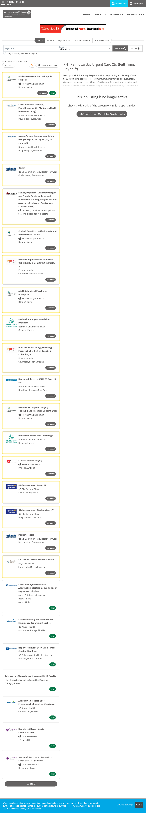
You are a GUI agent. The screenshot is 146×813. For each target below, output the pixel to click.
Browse (50, 40)
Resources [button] (134, 14)
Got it (139, 804)
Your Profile (114, 14)
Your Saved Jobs (102, 40)
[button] (135, 48)
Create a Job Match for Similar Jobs (102, 114)
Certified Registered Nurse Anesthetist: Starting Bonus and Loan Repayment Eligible (37, 588)
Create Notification (47, 65)
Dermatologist (26, 534)
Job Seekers (119, 3)
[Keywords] (30, 48)
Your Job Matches (82, 40)
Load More (31, 783)
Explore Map (64, 40)
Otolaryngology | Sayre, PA (32, 485)
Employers (136, 3)
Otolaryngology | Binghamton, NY (35, 509)
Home (87, 14)
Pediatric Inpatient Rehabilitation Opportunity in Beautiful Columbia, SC (36, 263)
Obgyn (21, 167)
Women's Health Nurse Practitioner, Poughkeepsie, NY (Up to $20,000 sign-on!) (37, 139)
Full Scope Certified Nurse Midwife (36, 559)
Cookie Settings (125, 804)
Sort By (8, 65)
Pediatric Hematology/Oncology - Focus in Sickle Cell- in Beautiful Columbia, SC (36, 351)
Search (39, 40)
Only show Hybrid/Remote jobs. (22, 53)
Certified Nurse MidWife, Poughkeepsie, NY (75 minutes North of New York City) (37, 108)
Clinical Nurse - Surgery (30, 460)
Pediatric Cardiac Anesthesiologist (36, 435)
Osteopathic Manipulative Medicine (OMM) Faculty (30, 675)
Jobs (98, 14)
